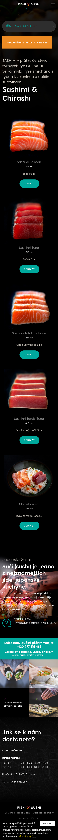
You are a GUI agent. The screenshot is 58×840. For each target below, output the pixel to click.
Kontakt (35, 818)
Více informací (25, 836)
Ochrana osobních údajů (17, 812)
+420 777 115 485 (17, 782)
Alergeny (23, 818)
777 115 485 (41, 42)
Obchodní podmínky (43, 812)
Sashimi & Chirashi (21, 26)
